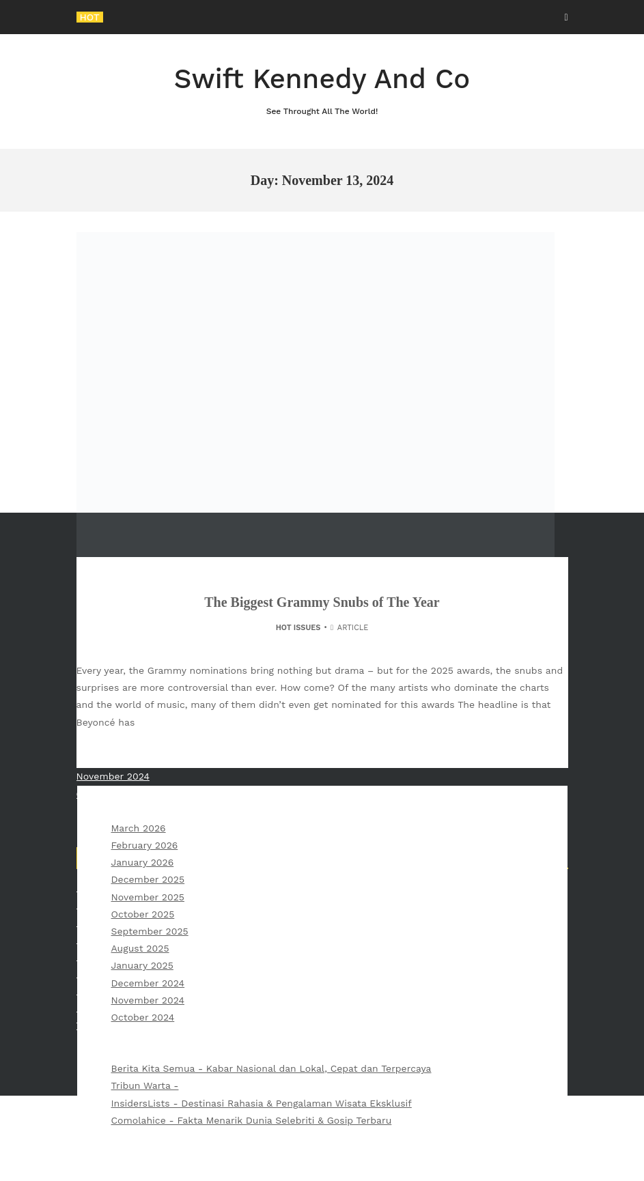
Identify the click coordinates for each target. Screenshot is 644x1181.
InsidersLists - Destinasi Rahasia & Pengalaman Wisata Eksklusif (261, 1103)
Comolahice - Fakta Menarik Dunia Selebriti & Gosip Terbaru (251, 1120)
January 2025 (142, 965)
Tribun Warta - (145, 1085)
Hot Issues (298, 627)
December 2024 (148, 983)
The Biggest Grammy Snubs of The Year (321, 602)
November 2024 (147, 1000)
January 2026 (142, 862)
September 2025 (149, 931)
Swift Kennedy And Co (322, 90)
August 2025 (140, 948)
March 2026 (138, 828)
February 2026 (144, 845)
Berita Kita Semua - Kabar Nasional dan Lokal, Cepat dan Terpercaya (271, 1068)
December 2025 (148, 879)
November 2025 (147, 897)
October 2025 (143, 914)
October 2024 (143, 1017)
